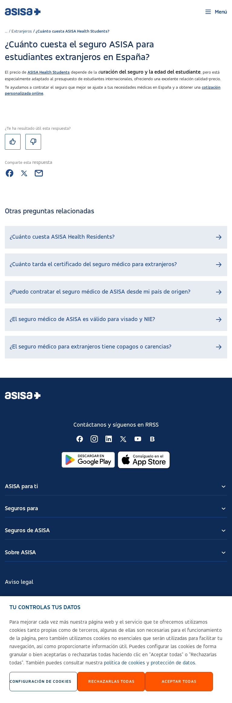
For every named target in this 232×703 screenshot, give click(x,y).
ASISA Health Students (48, 72)
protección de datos (173, 668)
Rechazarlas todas (111, 686)
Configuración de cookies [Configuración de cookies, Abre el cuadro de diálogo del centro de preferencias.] (40, 686)
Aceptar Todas (179, 686)
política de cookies (124, 668)
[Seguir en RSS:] (80, 439)
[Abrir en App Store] (143, 460)
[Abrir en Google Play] (88, 460)
